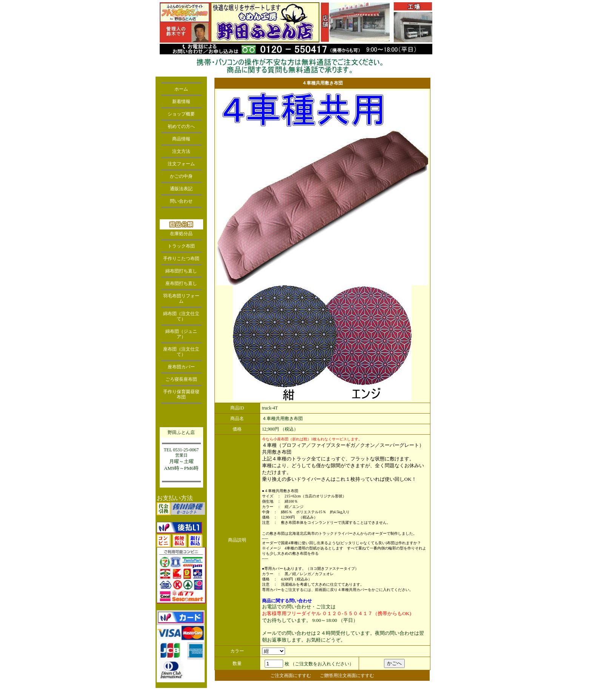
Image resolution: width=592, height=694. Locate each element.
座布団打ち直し (181, 283)
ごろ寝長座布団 (181, 379)
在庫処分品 (181, 233)
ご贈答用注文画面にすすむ (347, 675)
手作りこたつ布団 (181, 258)
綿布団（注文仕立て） (181, 316)
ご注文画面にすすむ (290, 675)
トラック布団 (181, 246)
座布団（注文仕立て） (181, 351)
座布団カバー (181, 366)
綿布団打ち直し (181, 271)
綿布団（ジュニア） (181, 334)
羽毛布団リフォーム (181, 298)
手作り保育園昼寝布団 (181, 394)
